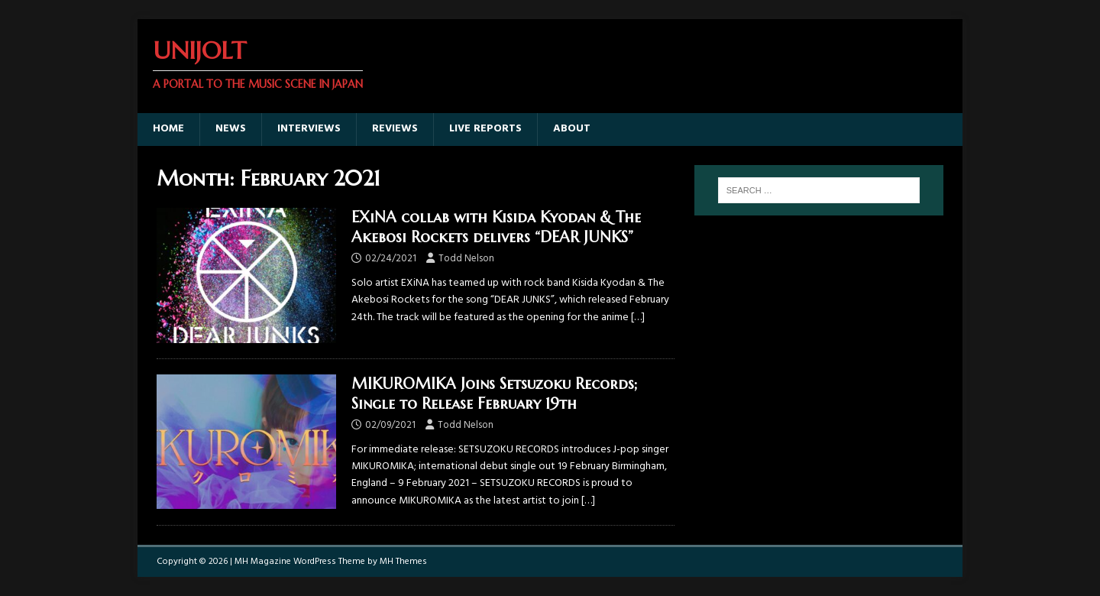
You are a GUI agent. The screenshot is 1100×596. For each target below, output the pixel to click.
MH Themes (403, 561)
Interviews (309, 129)
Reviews (395, 129)
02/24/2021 (390, 259)
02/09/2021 (390, 425)
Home (168, 129)
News (230, 129)
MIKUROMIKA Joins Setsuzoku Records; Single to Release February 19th (494, 393)
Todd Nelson (466, 259)
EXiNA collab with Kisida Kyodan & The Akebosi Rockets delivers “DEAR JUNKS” (496, 227)
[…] (638, 317)
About (571, 129)
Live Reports (485, 129)
